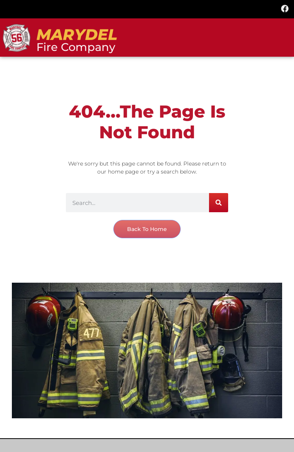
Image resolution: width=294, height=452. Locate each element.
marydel (76, 35)
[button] (147, 8)
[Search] (218, 202)
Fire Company (75, 47)
